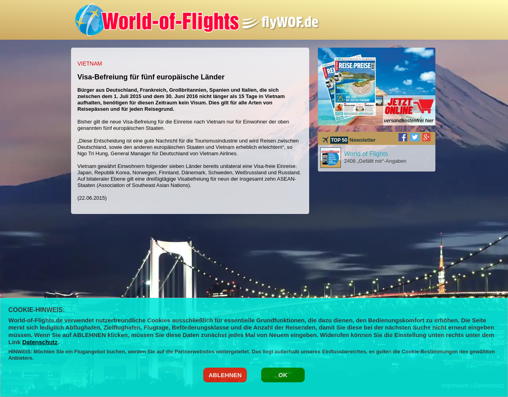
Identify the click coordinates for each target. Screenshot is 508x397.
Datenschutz (40, 342)
